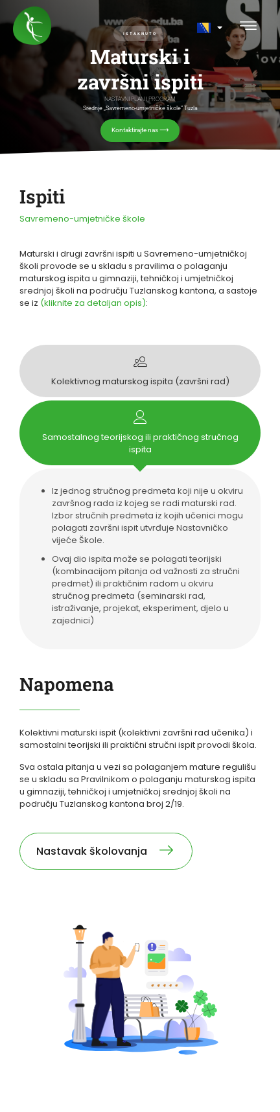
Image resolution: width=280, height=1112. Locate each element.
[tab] (140, 371)
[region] (140, 77)
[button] (248, 27)
